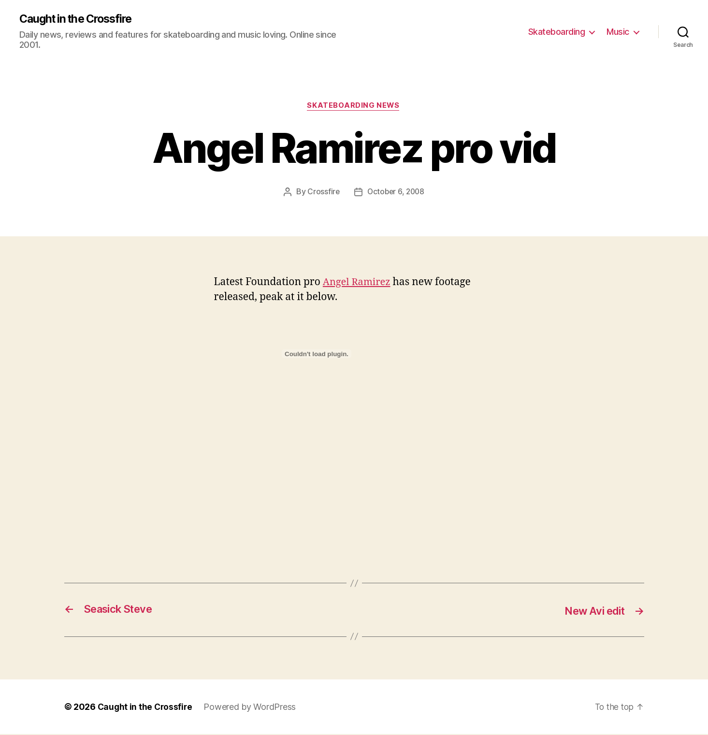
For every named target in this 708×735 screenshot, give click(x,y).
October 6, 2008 (396, 193)
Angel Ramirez (358, 282)
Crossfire (322, 193)
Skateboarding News (354, 106)
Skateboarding (556, 32)
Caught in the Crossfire (79, 19)
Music (618, 32)
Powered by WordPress (252, 708)
